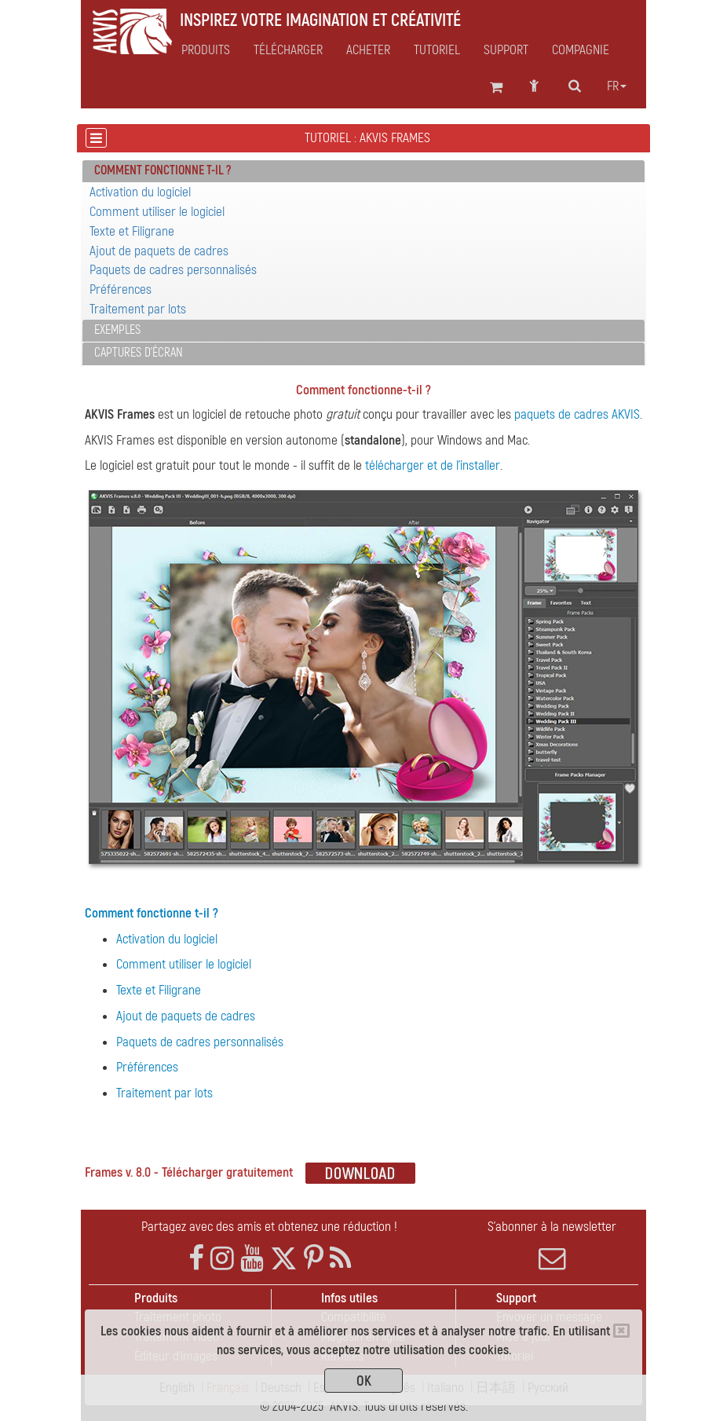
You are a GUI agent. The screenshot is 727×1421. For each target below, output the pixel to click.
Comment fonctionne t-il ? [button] (162, 170)
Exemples (117, 330)
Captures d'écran (138, 353)
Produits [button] (205, 50)
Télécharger (288, 50)
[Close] (621, 1330)
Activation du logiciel (140, 192)
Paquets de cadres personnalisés (173, 270)
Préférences (121, 289)
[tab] (363, 171)
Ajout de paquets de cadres (159, 251)
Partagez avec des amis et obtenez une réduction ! (269, 1226)
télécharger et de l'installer (432, 465)
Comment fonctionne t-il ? (151, 913)
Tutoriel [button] (437, 50)
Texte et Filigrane (132, 231)
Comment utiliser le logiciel (157, 211)
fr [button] (617, 86)
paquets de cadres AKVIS (577, 414)
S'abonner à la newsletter (552, 1245)
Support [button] (506, 50)
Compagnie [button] (580, 50)
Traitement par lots (138, 309)
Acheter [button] (368, 50)
